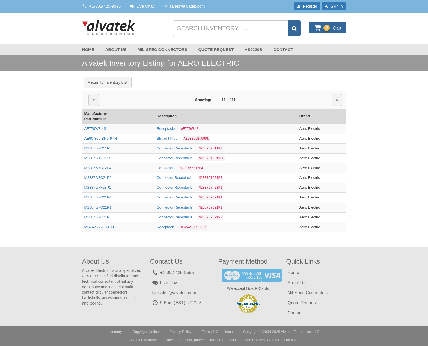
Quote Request (216, 49)
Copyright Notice (146, 332)
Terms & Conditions (217, 332)
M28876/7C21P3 (98, 217)
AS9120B (253, 49)
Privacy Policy (180, 332)
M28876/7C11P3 (98, 148)
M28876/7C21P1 (98, 207)
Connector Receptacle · (190, 148)
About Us (116, 49)
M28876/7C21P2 (98, 178)
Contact (283, 49)
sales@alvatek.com (187, 6)
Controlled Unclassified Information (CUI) (267, 340)
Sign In (334, 6)
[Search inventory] (236, 28)
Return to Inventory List (107, 82)
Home (88, 49)
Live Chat (141, 6)
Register (307, 6)
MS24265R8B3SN (99, 227)
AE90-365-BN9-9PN (100, 138)
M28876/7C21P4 (98, 197)
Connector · (180, 168)
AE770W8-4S (95, 129)
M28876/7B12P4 (97, 168)
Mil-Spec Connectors (162, 49)
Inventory (114, 332)
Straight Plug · (183, 138)
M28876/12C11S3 (99, 158)
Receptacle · (178, 129)
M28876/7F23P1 (97, 187)
